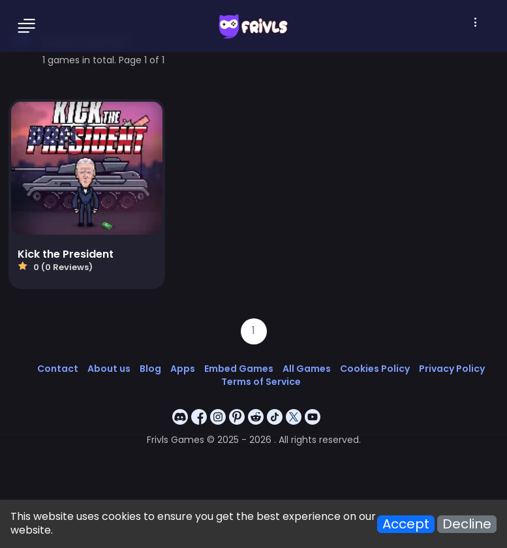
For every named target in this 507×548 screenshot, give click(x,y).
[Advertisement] (253, 453)
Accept (405, 524)
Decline (466, 524)
